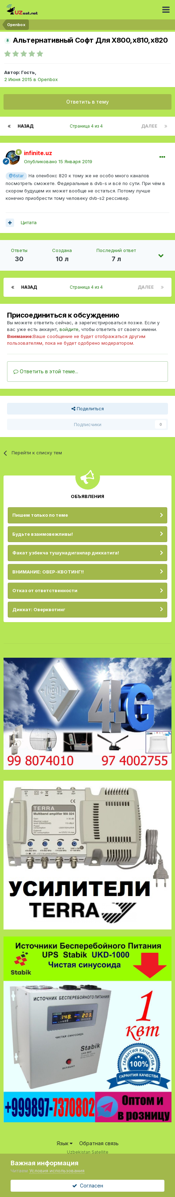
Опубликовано (58, 161)
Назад (25, 126)
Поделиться (87, 408)
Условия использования (57, 1170)
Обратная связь (99, 1143)
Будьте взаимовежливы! (42, 534)
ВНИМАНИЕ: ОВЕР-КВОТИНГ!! (48, 572)
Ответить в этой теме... (45, 371)
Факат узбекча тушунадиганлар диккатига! (65, 552)
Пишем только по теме (40, 515)
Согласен (87, 1186)
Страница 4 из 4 (87, 126)
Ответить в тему (87, 102)
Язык (65, 1143)
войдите (69, 329)
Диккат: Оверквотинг (38, 609)
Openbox (48, 79)
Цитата (29, 222)
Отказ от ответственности (44, 590)
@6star (16, 175)
